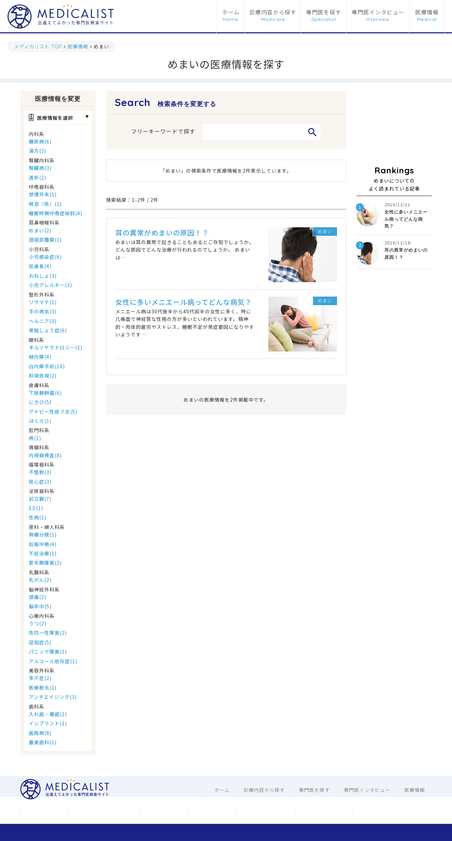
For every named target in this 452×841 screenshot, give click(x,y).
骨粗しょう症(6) (48, 330)
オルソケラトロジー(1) (55, 347)
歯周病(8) (40, 732)
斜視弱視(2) (43, 375)
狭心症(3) (40, 481)
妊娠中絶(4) (43, 544)
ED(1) (36, 508)
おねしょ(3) (43, 275)
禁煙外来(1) (43, 194)
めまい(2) (40, 230)
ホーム (231, 12)
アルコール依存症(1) (53, 661)
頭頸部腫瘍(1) (45, 239)
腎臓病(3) (40, 167)
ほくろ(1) (40, 420)
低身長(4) (40, 266)
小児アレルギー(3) (50, 284)
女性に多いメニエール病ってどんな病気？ (183, 302)
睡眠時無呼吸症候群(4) (55, 213)
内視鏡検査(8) (45, 455)
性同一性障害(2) (48, 632)
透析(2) (37, 177)
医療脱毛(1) (43, 687)
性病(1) (37, 517)
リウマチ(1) (43, 302)
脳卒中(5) (40, 606)
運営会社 (44, 811)
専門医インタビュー (378, 12)
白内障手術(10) (47, 366)
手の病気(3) (43, 311)
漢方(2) (37, 150)
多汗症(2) (40, 678)
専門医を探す (323, 12)
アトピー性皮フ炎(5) (53, 411)
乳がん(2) (40, 579)
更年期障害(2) (45, 562)
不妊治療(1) (43, 553)
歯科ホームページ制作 (324, 811)
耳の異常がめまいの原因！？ (162, 233)
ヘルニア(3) (43, 321)
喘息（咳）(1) (45, 203)
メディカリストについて (104, 811)
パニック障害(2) (48, 651)
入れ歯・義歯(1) (48, 714)
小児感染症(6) (45, 256)
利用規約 (212, 811)
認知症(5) (40, 642)
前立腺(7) (40, 498)
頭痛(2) (37, 597)
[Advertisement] (394, 125)
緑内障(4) (40, 356)
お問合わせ (164, 811)
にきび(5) (40, 402)
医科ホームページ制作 (265, 811)
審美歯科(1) (43, 742)
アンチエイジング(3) (53, 696)
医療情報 (427, 12)
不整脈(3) (40, 472)
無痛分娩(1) (43, 534)
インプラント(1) (48, 723)
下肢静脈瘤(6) (45, 392)
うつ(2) (37, 623)
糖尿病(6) (40, 141)
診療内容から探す (273, 12)
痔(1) (35, 438)
